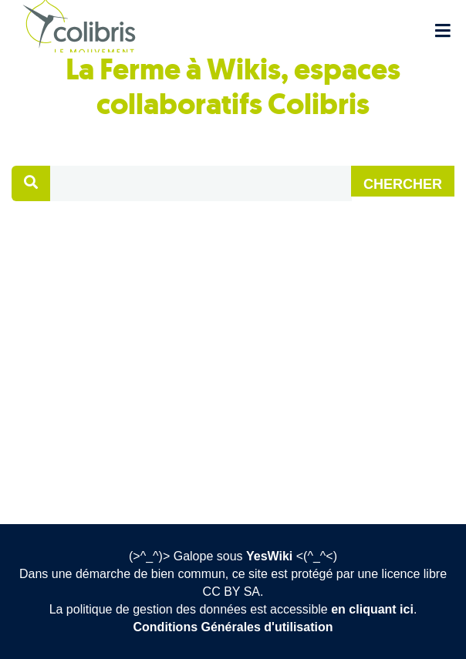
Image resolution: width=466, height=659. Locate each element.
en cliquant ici (372, 609)
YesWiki (269, 556)
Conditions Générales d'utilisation (233, 627)
